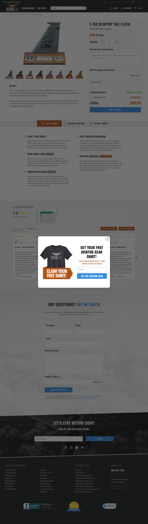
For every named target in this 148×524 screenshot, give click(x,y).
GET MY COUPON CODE (92, 276)
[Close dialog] (107, 239)
